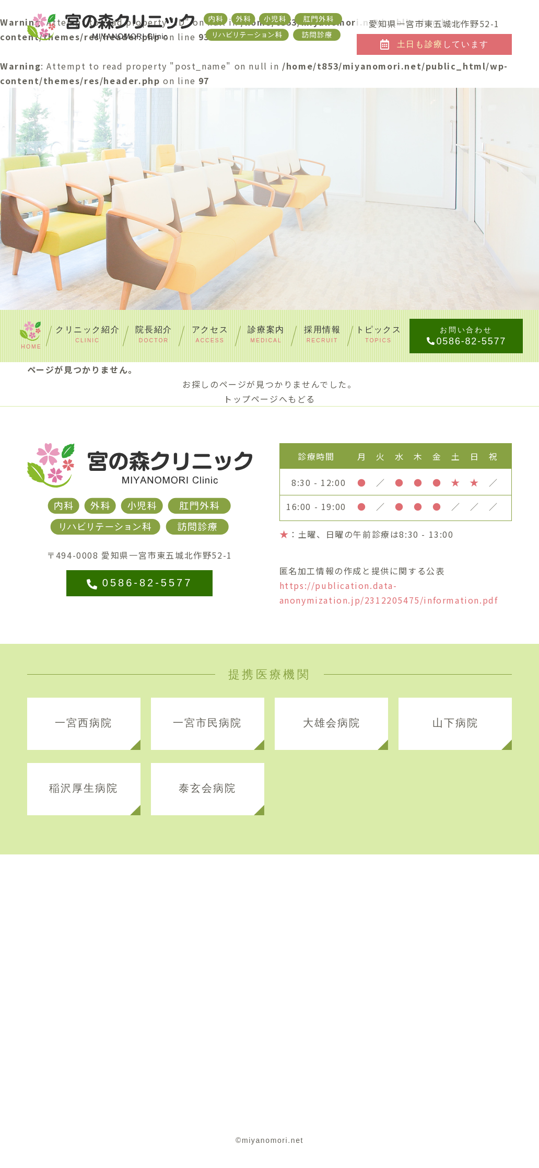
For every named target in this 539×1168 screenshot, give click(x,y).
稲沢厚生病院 (83, 788)
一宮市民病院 (207, 722)
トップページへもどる (269, 398)
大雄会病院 (331, 722)
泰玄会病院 (207, 788)
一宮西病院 (83, 722)
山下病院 (455, 722)
